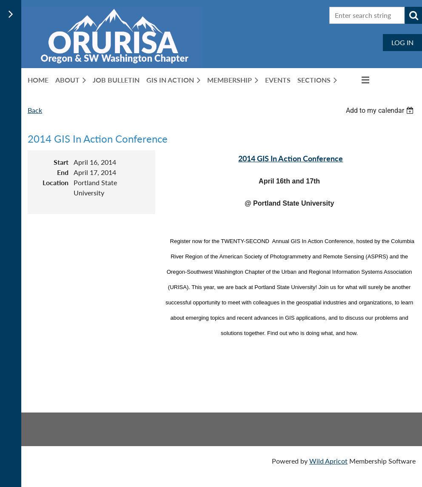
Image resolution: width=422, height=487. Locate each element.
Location (55, 182)
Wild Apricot (328, 461)
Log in (402, 42)
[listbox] (381, 110)
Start (61, 162)
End (62, 172)
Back (35, 110)
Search (413, 15)
